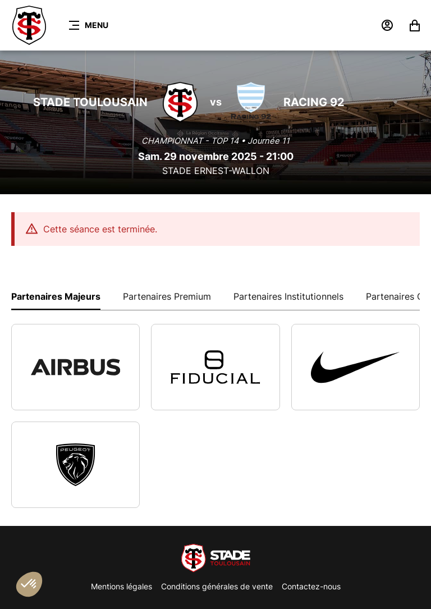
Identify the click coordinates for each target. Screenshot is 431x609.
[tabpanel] (215, 416)
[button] (29, 584)
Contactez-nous (311, 586)
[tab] (55, 296)
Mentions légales (121, 586)
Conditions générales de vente (217, 586)
